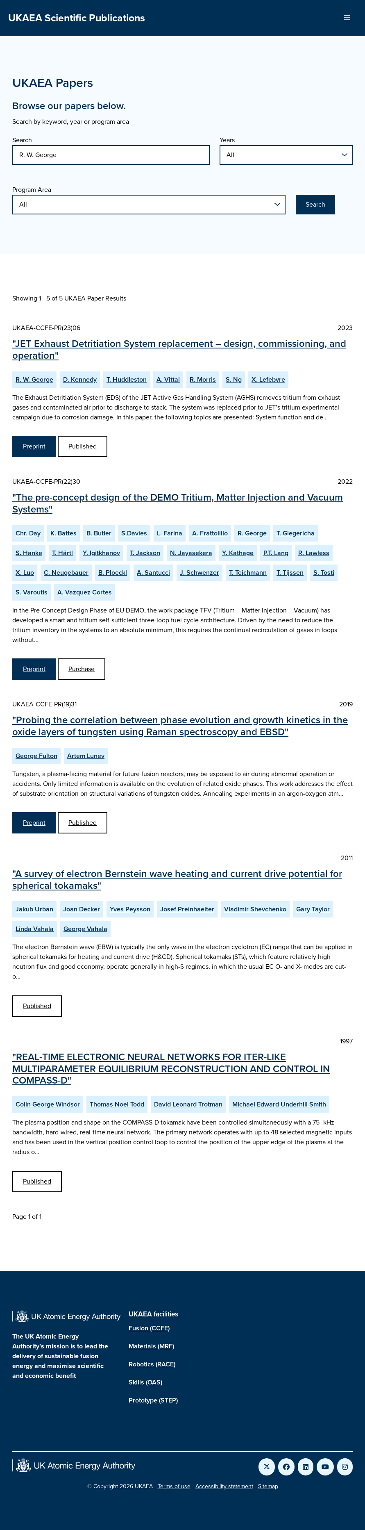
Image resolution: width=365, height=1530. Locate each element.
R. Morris (203, 379)
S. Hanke (29, 553)
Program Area (31, 189)
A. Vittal (168, 379)
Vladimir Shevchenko (255, 909)
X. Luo (25, 572)
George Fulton (36, 755)
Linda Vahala (35, 928)
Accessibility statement (224, 1486)
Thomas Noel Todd (117, 1104)
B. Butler (98, 533)
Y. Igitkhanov (101, 553)
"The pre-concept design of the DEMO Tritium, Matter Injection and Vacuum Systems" (177, 503)
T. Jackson (145, 553)
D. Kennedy (80, 379)
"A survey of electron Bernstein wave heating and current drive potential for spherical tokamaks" (177, 879)
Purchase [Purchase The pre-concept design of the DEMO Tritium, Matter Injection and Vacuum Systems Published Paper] (81, 669)
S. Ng (234, 379)
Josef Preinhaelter (187, 909)
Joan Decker (81, 909)
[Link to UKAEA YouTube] (325, 1466)
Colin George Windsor (48, 1104)
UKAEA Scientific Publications (76, 17)
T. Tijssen (290, 572)
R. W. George (34, 379)
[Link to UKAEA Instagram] (345, 1466)
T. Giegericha (296, 533)
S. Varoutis (32, 592)
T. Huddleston (127, 379)
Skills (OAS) (145, 1382)
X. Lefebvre (268, 379)
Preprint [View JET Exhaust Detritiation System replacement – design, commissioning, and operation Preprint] (34, 446)
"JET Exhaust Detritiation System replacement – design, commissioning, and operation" (179, 349)
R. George (252, 533)
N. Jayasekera (191, 553)
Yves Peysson (130, 909)
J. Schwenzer (199, 572)
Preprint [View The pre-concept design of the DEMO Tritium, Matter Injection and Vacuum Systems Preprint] (34, 669)
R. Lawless (313, 553)
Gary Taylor (313, 909)
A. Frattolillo (210, 533)
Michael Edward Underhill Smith (279, 1104)
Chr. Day (28, 533)
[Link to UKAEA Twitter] (266, 1466)
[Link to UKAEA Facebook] (286, 1466)
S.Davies (134, 533)
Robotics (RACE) (152, 1364)
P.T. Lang (275, 553)
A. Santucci (153, 572)
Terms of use (174, 1486)
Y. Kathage (238, 553)
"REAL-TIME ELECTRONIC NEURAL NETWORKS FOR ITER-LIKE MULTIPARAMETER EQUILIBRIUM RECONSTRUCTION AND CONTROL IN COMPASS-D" (171, 1069)
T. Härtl (62, 553)
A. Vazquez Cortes (84, 592)
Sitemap (268, 1486)
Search (22, 140)
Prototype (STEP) (153, 1400)
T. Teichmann (248, 572)
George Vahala (85, 928)
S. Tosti (323, 572)
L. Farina (169, 533)
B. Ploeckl (112, 572)
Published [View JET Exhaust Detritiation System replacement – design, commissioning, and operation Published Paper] (82, 446)
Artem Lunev (85, 755)
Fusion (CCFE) (149, 1328)
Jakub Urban (34, 909)
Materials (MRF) (151, 1346)
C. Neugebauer (66, 572)
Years (227, 140)
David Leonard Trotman (188, 1104)
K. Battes (63, 533)
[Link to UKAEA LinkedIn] (305, 1466)
